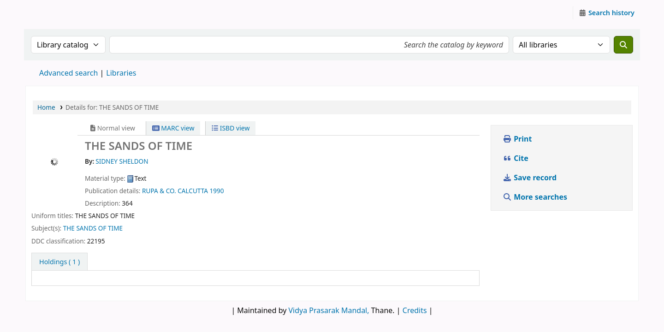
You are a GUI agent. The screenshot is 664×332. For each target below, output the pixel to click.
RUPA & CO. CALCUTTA (175, 190)
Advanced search (68, 73)
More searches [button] (536, 197)
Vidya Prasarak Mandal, (329, 310)
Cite (515, 158)
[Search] (623, 44)
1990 (217, 190)
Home (46, 107)
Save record (530, 177)
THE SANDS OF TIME (93, 228)
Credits (415, 310)
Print (517, 139)
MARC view (173, 128)
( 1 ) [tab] (59, 261)
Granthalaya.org (49, 13)
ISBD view (230, 128)
